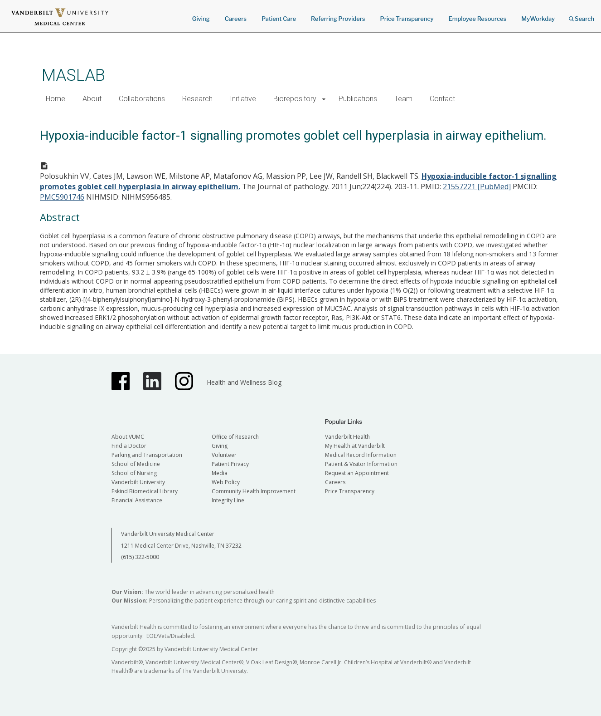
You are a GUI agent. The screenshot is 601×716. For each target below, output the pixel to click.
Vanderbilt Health (347, 437)
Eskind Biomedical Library (144, 491)
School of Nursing (134, 473)
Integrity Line (228, 500)
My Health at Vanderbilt (355, 446)
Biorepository (294, 98)
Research (197, 98)
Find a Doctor (128, 446)
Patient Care (279, 18)
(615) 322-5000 (140, 557)
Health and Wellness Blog (244, 382)
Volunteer (224, 455)
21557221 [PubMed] (477, 186)
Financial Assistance (136, 500)
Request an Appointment (357, 473)
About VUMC (127, 437)
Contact (442, 98)
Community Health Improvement (254, 491)
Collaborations (142, 98)
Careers (236, 18)
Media (220, 473)
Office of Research (235, 437)
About (92, 98)
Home (55, 98)
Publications (358, 98)
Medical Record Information (361, 455)
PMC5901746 (62, 197)
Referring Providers (338, 18)
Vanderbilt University (138, 482)
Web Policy (226, 482)
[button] (324, 99)
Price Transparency (407, 18)
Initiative (243, 98)
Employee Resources (477, 18)
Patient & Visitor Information (361, 464)
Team (403, 98)
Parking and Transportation (146, 455)
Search (581, 15)
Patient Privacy (230, 464)
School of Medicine (135, 464)
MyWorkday (538, 18)
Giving (201, 18)
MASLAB (73, 75)
